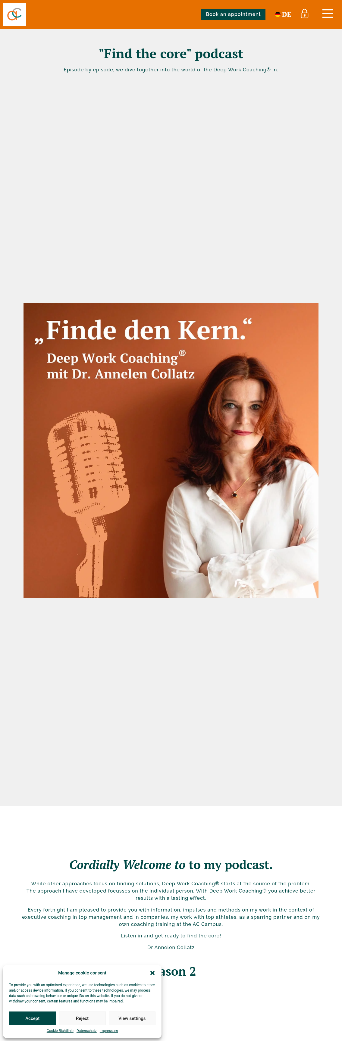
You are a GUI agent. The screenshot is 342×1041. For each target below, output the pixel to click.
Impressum (109, 1031)
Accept (32, 1018)
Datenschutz (87, 1031)
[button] (152, 973)
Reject (82, 1018)
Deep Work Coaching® (242, 70)
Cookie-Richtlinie (60, 1031)
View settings (132, 1018)
